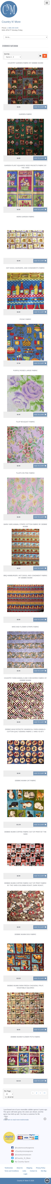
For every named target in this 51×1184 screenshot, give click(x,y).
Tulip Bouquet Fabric (25, 422)
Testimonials (9, 1168)
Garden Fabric (25, 114)
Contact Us (33, 1171)
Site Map (43, 1171)
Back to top (47, 1180)
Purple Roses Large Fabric (25, 370)
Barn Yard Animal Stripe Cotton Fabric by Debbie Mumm (25, 525)
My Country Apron (22, 1162)
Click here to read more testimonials (16, 1120)
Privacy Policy (40, 1168)
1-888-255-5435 (12, 28)
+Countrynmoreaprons (24, 1151)
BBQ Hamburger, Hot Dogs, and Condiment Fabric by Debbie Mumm (25, 577)
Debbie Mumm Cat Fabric (25, 780)
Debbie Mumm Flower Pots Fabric (25, 1037)
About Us (20, 1168)
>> (44, 1093)
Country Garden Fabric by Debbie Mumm (25, 63)
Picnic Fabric (25, 319)
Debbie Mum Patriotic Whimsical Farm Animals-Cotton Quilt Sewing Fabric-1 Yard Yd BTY (25, 730)
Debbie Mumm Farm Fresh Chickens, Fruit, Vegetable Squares (25, 987)
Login (25, 1174)
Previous (6, 1119)
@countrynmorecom (23, 1155)
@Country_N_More (22, 1158)
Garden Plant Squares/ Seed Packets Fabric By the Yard (25, 167)
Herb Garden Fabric (25, 217)
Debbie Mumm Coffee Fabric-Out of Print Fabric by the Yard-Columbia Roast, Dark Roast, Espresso (25, 885)
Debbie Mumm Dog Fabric (25, 934)
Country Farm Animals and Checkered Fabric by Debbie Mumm (25, 679)
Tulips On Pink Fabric (25, 473)
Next (44, 1119)
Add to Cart (39, 107)
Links (24, 1171)
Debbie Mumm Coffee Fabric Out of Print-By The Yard (25, 833)
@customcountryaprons (24, 1148)
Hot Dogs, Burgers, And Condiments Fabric (25, 268)
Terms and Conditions (12, 1171)
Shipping (29, 1168)
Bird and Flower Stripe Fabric (25, 627)
